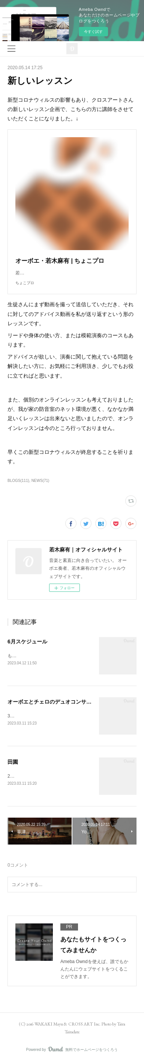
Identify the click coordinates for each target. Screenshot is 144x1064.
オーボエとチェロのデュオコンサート (52, 702)
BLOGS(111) (18, 481)
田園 (13, 763)
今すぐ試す (93, 32)
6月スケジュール (27, 642)
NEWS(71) (41, 481)
